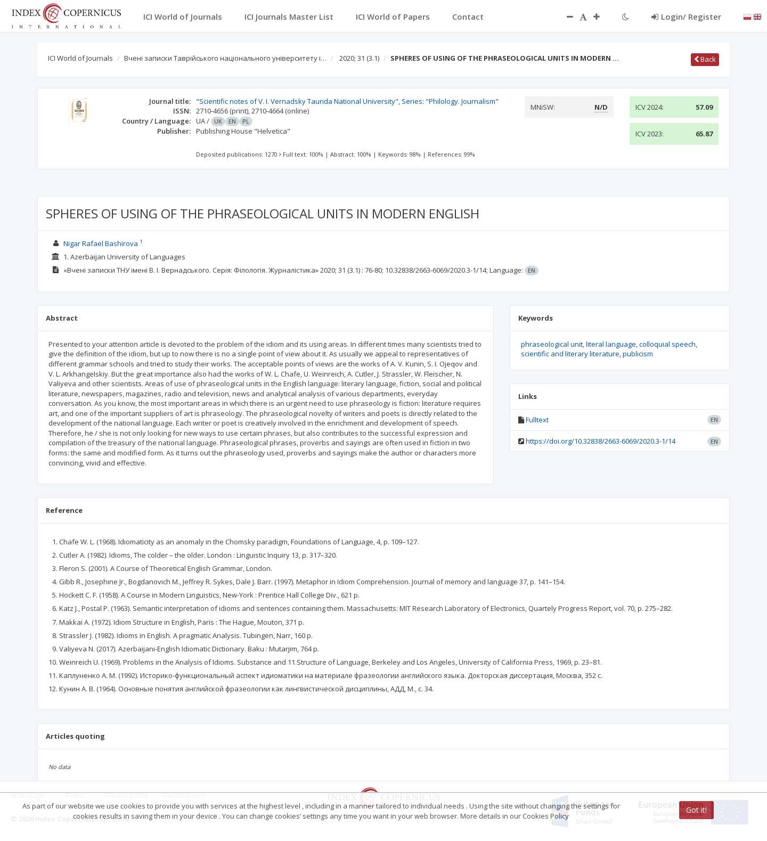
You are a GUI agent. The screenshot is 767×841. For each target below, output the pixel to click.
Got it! (696, 810)
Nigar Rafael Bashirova (100, 243)
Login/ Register (686, 16)
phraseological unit (552, 344)
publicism (638, 353)
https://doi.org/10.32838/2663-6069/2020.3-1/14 (600, 441)
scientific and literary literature (570, 353)
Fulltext (537, 419)
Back (705, 59)
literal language (611, 344)
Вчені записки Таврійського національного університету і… (225, 58)
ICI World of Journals (80, 58)
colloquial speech (667, 344)
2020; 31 (359, 58)
